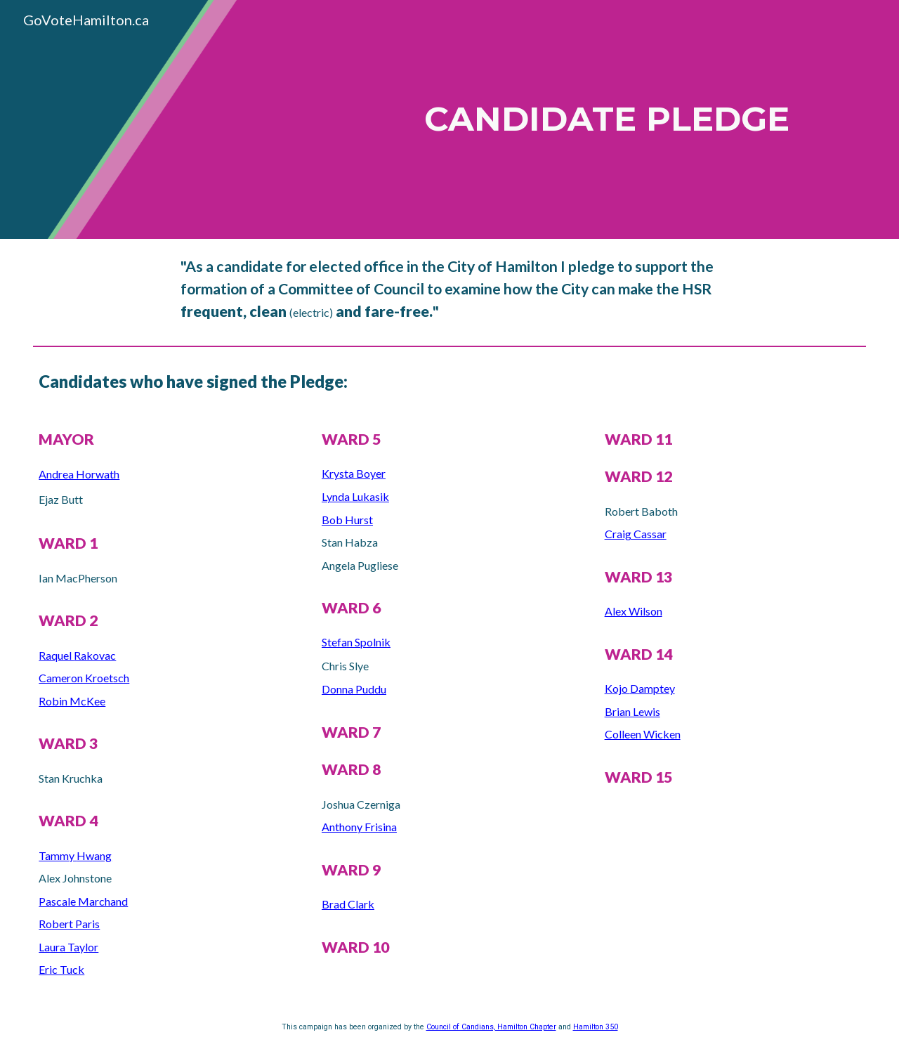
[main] (591, 119)
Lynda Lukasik (355, 496)
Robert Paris (69, 923)
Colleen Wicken (643, 734)
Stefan (338, 642)
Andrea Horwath (79, 474)
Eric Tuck (61, 969)
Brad (335, 904)
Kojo (617, 688)
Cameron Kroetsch (84, 677)
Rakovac (95, 655)
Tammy (58, 855)
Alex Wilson (633, 611)
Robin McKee (72, 701)
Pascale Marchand (83, 901)
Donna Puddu (354, 689)
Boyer (371, 473)
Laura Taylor (68, 946)
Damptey (652, 688)
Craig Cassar (636, 533)
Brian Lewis (632, 711)
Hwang (94, 855)
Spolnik (373, 642)
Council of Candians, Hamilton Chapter (491, 1026)
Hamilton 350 (595, 1026)
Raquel (56, 655)
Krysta (339, 473)
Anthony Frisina (359, 826)
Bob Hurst (347, 519)
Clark (361, 904)
